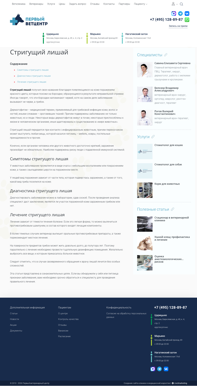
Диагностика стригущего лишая (35, 75)
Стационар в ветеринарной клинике (172, 219)
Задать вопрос (77, 3)
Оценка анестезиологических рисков (168, 257)
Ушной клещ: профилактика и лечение (172, 238)
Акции (13, 325)
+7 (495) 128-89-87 (165, 20)
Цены (62, 3)
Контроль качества (68, 319)
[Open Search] (181, 4)
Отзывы (94, 3)
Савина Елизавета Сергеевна (172, 63)
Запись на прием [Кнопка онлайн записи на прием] (177, 26)
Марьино (95, 34)
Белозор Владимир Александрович (167, 89)
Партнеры (124, 3)
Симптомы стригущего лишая (34, 69)
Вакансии (62, 331)
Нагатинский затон (136, 34)
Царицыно (52, 34)
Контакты (109, 3)
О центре (62, 313)
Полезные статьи (155, 209)
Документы (16, 331)
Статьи (14, 313)
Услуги (51, 3)
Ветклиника (18, 3)
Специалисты (152, 55)
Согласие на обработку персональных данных (118, 315)
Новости (15, 319)
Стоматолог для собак (168, 164)
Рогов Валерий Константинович (165, 112)
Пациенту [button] (140, 3)
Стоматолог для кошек (169, 145)
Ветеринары (36, 3)
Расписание (64, 337)
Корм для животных (167, 184)
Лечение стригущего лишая (33, 81)
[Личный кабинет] (175, 4)
